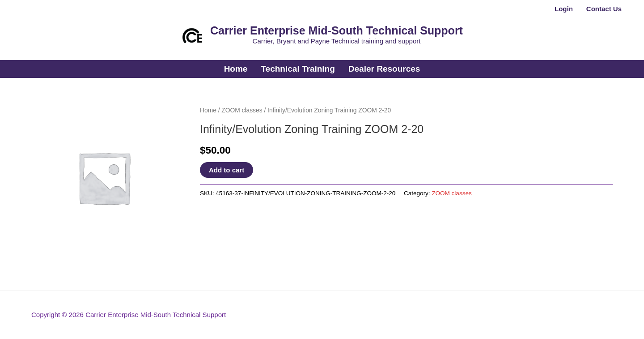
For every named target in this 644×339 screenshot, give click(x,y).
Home (208, 110)
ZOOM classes (241, 110)
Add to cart (226, 170)
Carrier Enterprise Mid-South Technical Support (336, 30)
